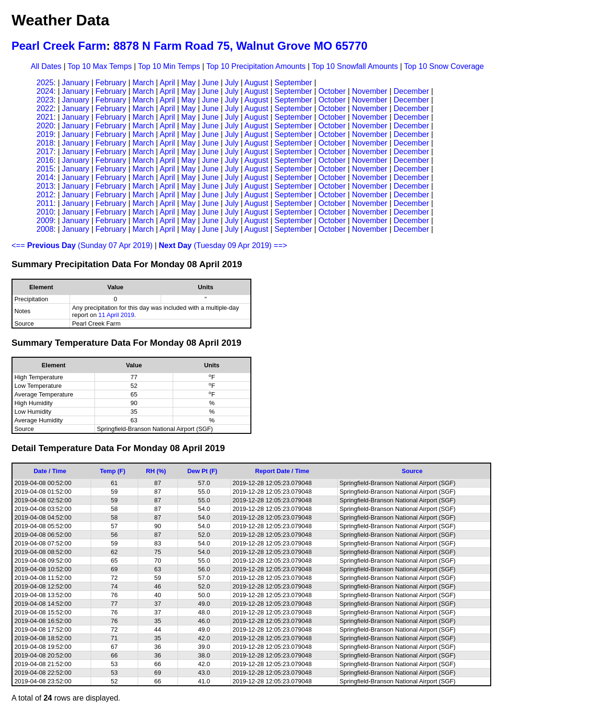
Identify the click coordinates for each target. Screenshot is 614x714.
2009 (45, 220)
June (210, 83)
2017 (45, 151)
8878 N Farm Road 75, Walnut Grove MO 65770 (240, 45)
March (143, 83)
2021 (45, 117)
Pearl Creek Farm (59, 45)
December (411, 91)
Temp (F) (112, 471)
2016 (45, 160)
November (370, 91)
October (332, 91)
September (293, 83)
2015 (45, 169)
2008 (45, 229)
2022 (45, 108)
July (231, 83)
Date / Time (50, 471)
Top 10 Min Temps (169, 66)
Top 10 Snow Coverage (444, 66)
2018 (45, 143)
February (110, 83)
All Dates (46, 66)
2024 (45, 91)
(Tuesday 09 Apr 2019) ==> (223, 245)
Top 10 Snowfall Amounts (355, 66)
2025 (45, 83)
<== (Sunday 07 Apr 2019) (82, 245)
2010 (45, 212)
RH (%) (156, 471)
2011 (45, 203)
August (256, 83)
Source (411, 471)
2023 (45, 100)
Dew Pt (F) (202, 471)
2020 (45, 126)
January (75, 83)
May (188, 83)
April (167, 83)
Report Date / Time (282, 471)
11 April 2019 (116, 314)
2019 (45, 134)
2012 (45, 195)
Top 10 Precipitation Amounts (256, 66)
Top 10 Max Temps (100, 66)
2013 (45, 186)
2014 (45, 177)
